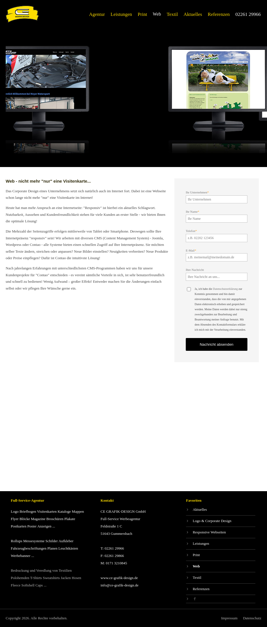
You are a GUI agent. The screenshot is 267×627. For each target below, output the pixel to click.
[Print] (142, 14)
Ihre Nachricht (195, 269)
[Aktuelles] (193, 14)
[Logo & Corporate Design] (220, 521)
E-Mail (191, 250)
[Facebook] (220, 599)
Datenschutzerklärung (225, 288)
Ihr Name (192, 211)
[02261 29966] (248, 14)
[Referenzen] (218, 14)
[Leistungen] (121, 14)
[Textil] (172, 14)
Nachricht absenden (216, 344)
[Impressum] (229, 618)
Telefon (191, 231)
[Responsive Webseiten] (220, 532)
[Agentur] (97, 14)
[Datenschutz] (252, 618)
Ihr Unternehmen (197, 192)
